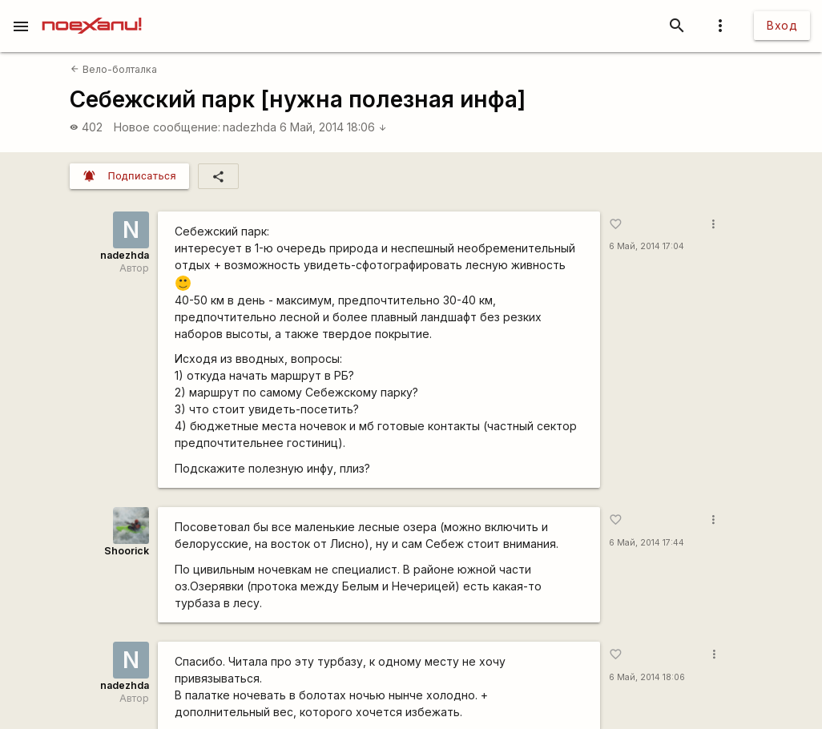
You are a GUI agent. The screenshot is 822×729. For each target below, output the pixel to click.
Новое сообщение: (167, 127)
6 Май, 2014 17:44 (646, 543)
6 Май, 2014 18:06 (333, 127)
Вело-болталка (113, 69)
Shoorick (126, 551)
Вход (782, 25)
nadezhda (249, 127)
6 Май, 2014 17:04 (646, 246)
